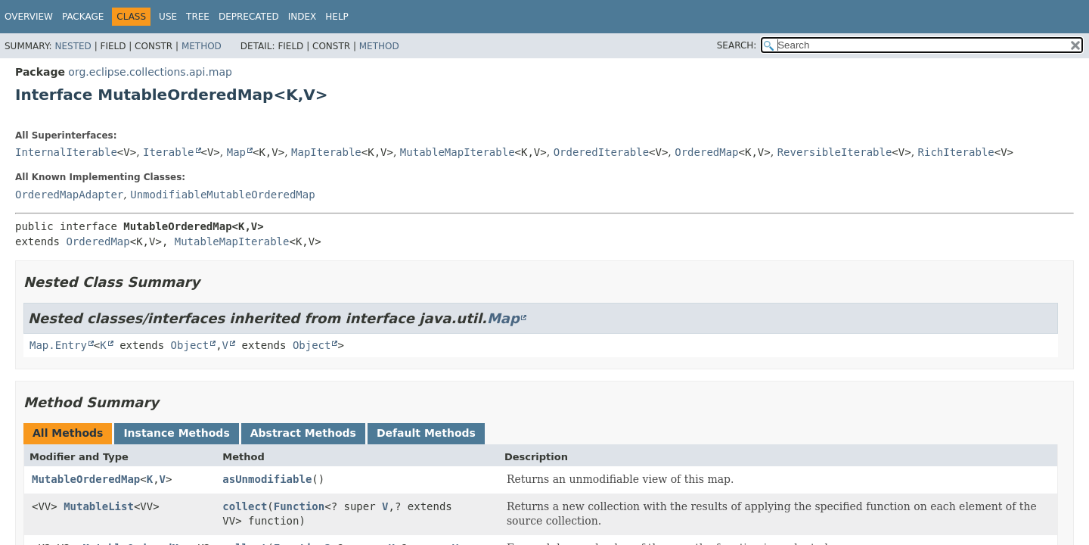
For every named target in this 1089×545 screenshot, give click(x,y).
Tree (197, 16)
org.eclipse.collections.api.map (150, 72)
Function (299, 506)
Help (337, 16)
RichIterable (956, 152)
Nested (72, 46)
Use (168, 16)
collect (244, 506)
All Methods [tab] (68, 433)
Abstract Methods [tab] (303, 433)
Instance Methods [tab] (176, 433)
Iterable (168, 152)
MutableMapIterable (457, 152)
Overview (29, 16)
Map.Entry (58, 345)
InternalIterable (66, 152)
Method (202, 46)
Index (302, 16)
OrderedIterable (601, 152)
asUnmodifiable (267, 479)
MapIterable (326, 152)
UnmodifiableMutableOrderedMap (222, 194)
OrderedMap (706, 152)
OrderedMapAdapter (69, 194)
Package (83, 16)
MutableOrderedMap (86, 479)
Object (190, 345)
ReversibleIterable (834, 152)
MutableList (99, 506)
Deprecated (249, 16)
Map (236, 152)
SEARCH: (737, 45)
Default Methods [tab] (426, 433)
